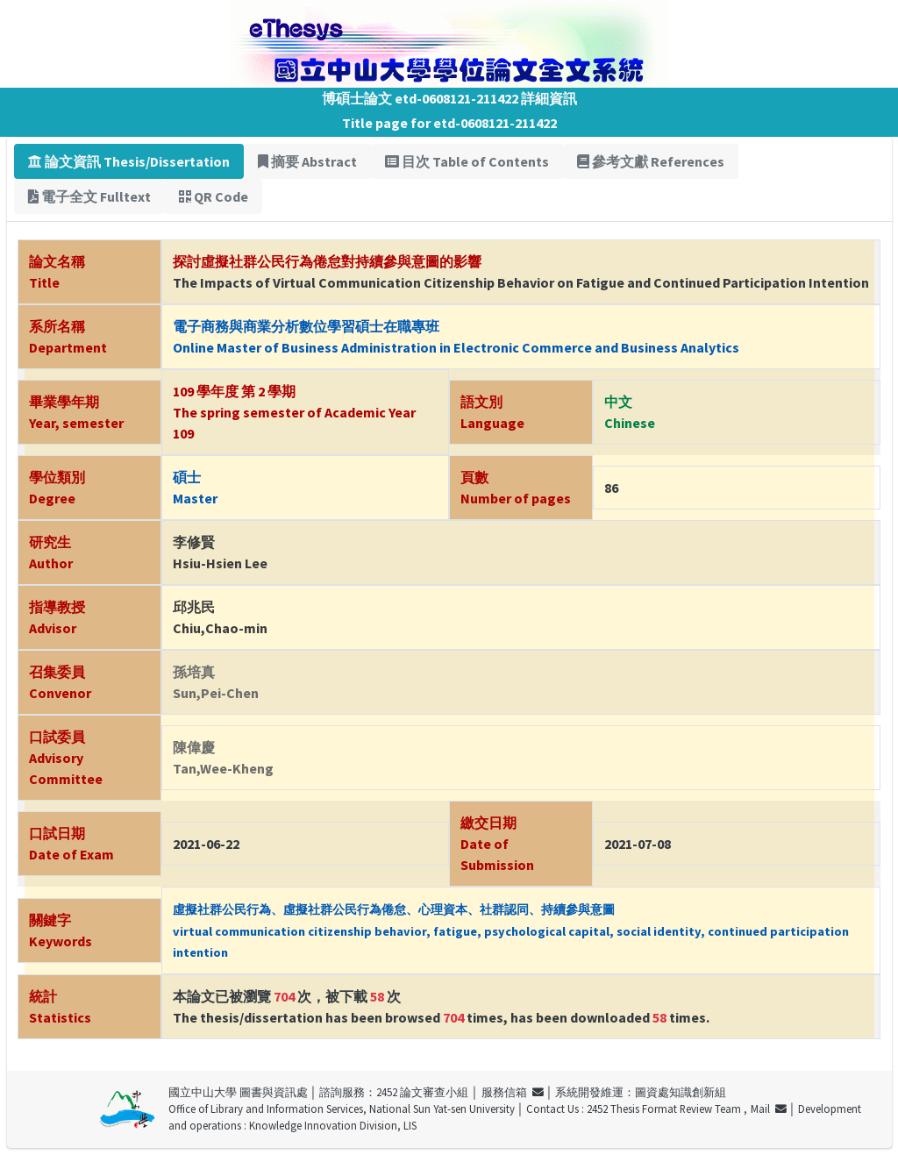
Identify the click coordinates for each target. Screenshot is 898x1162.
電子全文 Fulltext (89, 196)
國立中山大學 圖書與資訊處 (238, 1092)
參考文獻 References (650, 161)
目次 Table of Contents (467, 161)
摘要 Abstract (307, 161)
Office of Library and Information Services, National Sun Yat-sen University (341, 1108)
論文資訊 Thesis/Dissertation (129, 161)
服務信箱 (512, 1092)
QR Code (213, 196)
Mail (769, 1108)
